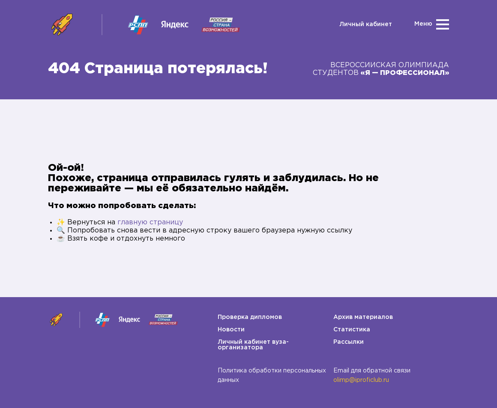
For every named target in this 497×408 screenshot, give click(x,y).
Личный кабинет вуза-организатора (253, 345)
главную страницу (150, 222)
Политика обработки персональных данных (272, 375)
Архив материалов (363, 317)
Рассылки (348, 342)
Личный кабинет (365, 24)
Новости (231, 329)
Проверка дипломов (250, 317)
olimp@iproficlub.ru (361, 380)
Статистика (351, 329)
